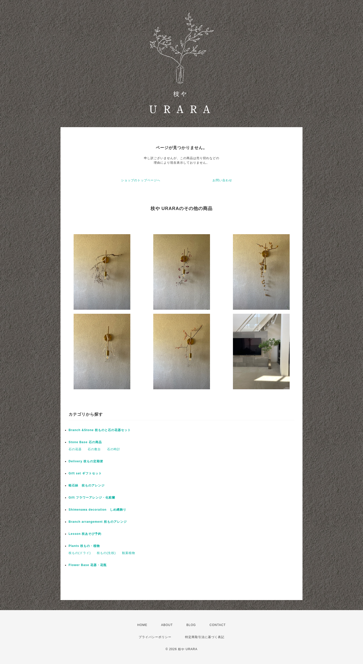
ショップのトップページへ (140, 180)
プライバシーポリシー (155, 637)
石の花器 (75, 449)
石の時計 (113, 449)
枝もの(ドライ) (80, 553)
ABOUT (167, 625)
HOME (142, 625)
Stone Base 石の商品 (85, 442)
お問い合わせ (222, 180)
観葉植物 (128, 553)
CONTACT (217, 625)
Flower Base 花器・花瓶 (88, 565)
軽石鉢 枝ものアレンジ (87, 485)
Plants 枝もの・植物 (84, 546)
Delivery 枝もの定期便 (86, 461)
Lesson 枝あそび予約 (85, 534)
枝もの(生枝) (106, 553)
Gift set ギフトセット (85, 473)
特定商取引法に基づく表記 (204, 637)
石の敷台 (94, 449)
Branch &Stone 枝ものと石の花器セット (100, 430)
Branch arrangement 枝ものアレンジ (98, 521)
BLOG (191, 625)
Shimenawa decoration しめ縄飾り (97, 509)
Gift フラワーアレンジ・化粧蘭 (92, 497)
